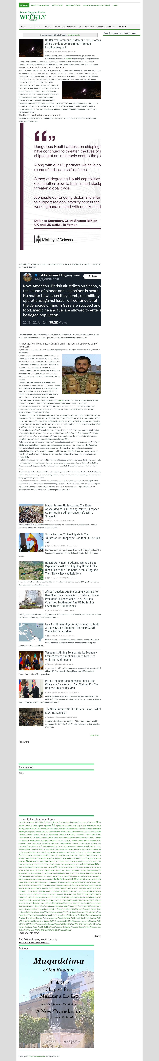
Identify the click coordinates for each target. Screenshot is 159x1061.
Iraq (45, 867)
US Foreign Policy (94, 921)
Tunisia (60, 918)
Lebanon (62, 876)
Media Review (46, 879)
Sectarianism (96, 906)
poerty (54, 894)
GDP (30, 855)
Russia (38, 906)
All (31, 26)
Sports (74, 912)
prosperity (90, 897)
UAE (20, 921)
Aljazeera (47, 826)
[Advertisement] (95, 15)
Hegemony (50, 858)
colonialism (58, 837)
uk (23, 921)
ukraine (28, 921)
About (115, 5)
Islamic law (59, 870)
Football (48, 852)
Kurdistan (31, 876)
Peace (29, 894)
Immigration (73, 861)
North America (42, 888)
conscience (23, 840)
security (21, 909)
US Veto (22, 924)
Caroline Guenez (25, 834)
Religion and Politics (61, 903)
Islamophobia (92, 870)
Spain (69, 912)
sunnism (50, 915)
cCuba (45, 834)
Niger (99, 885)
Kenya (90, 873)
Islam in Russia (96, 867)
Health (43, 858)
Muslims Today (95, 882)
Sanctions (51, 906)
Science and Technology (77, 906)
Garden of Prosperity (93, 852)
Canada (90, 832)
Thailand (22, 918)
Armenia (43, 829)
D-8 (100, 840)
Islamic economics (36, 870)
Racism (64, 900)
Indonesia (22, 864)
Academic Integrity (65, 822)
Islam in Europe (85, 867)
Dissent (75, 843)
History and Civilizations (85, 858)
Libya (67, 876)
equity (48, 849)
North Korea (54, 888)
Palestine (22, 894)
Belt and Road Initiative (51, 831)
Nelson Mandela (64, 885)
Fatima (71, 849)
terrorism (96, 915)
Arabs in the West (32, 829)
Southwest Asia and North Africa (37, 912)
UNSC (66, 921)
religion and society (79, 903)
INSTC (43, 864)
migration (68, 879)
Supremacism (60, 915)
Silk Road (78, 909)
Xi (58, 930)
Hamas (37, 858)
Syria (75, 915)
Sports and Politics (83, 912)
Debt (29, 843)
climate (50, 837)
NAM (21, 885)
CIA (29, 837)
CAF (85, 831)
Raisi (69, 900)
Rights (98, 903)
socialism (22, 912)
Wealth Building (44, 927)
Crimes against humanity (88, 840)
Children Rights (89, 835)
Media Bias (37, 879)
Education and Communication (76, 846)
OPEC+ (35, 891)
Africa (98, 822)
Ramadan (75, 900)
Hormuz (98, 858)
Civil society (36, 838)
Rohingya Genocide (26, 906)
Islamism (83, 870)
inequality (29, 864)
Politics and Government (89, 894)
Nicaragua (80, 885)
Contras (44, 840)
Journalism (84, 873)
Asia (79, 829)
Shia (73, 909)
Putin (38, 900)
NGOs (73, 885)
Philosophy (46, 894)
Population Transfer (26, 897)
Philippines (37, 894)
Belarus (38, 831)
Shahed (34, 909)
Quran (48, 900)
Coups (60, 840)
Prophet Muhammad (77, 897)
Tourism (39, 918)
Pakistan (98, 891)
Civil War (44, 838)
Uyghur (32, 924)
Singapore (86, 909)
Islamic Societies (72, 870)
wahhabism (65, 924)
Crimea (74, 840)
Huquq (35, 861)
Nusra (99, 888)
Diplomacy (55, 843)
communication (69, 837)
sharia (40, 909)
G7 (83, 852)
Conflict (98, 837)
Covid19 (67, 840)
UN (33, 921)
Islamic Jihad (49, 870)
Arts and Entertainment (68, 829)
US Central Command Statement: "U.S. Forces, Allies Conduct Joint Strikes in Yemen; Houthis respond (73, 43)
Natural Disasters (51, 885)
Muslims (61, 882)
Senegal (28, 909)
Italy (67, 873)
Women (93, 927)
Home (23, 26)
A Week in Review (51, 822)
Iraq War (51, 867)
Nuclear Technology (79, 888)
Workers (30, 930)
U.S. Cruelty (81, 918)
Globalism (82, 855)
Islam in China (75, 867)
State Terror (28, 915)
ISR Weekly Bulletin (35, 873)
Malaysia (84, 876)
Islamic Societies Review (40, 5)
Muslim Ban (28, 882)
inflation (37, 864)
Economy (51, 846)
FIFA (76, 849)
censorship (53, 834)
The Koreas (30, 918)
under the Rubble (42, 921)
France (54, 852)
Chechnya (80, 834)
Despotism (46, 843)
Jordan (77, 873)
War (72, 924)
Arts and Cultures (52, 829)
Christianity (23, 837)
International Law (25, 867)
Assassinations (86, 829)
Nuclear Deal (65, 888)
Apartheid (60, 826)
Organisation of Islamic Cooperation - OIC (66, 891)
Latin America (40, 876)
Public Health (32, 900)
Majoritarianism (75, 876)
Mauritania (23, 879)
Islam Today (24, 870)
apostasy (68, 826)
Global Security (63, 855)
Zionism (68, 930)
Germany (53, 855)
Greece (98, 855)
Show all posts (74, 35)
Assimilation (96, 829)
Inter (80, 864)
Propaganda (65, 897)
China (98, 834)
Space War (62, 912)
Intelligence (72, 864)
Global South (74, 855)
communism (80, 837)
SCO (89, 906)
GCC (26, 855)
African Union (24, 826)
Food (42, 852)
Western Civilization (63, 927)
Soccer (99, 909)
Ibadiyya (41, 861)
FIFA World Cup (83, 849)
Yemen (62, 930)
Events (65, 849)
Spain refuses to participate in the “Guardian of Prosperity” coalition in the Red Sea (72, 538)
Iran (35, 867)
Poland (60, 894)
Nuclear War (91, 888)
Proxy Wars (23, 900)
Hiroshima (71, 858)
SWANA (69, 915)
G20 (79, 852)
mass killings (96, 876)
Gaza (21, 855)
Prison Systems (54, 897)
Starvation (93, 912)
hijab (64, 858)
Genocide (36, 855)
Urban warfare (82, 921)
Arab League (77, 826)
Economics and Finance (37, 846)
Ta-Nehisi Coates (85, 915)
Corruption (52, 840)
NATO (41, 885)
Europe (60, 849)
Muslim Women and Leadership (45, 882)
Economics (22, 847)
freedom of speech (71, 852)
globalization (90, 855)
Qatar (43, 900)
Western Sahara (77, 927)
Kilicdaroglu (23, 876)
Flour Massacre (34, 852)
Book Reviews (57, 5)
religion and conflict (25, 903)
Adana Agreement (79, 822)
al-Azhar (34, 826)
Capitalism (97, 831)
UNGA (52, 921)
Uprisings (73, 921)
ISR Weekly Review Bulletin (54, 873)
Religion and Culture (42, 903)
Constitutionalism (34, 841)
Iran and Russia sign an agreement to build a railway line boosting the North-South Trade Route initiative (72, 627)
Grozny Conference (26, 858)
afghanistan (91, 822)
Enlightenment (30, 849)
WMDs (86, 927)
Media (29, 879)
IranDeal (40, 867)
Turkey (67, 918)
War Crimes (93, 924)
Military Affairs (79, 879)
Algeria (40, 826)
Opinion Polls (44, 891)
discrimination (65, 843)
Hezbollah (58, 858)
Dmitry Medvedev (85, 844)
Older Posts (94, 735)
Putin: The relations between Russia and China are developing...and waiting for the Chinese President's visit (71, 684)
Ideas (62, 861)
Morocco (90, 879)
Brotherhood (78, 831)
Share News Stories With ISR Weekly (96, 5)
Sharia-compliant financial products (57, 909)
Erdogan (54, 849)
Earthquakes (97, 844)
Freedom (60, 852)
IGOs (66, 861)
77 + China (39, 822)
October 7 (23, 891)
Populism (38, 897)
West (52, 927)
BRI (66, 832)
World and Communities (46, 929)
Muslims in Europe (70, 882)
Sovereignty (53, 912)
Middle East (58, 879)
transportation (52, 918)
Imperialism (82, 861)
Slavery (93, 909)
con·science (90, 837)
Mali (89, 876)
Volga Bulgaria (48, 924)
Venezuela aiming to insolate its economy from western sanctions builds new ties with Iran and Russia (71, 656)
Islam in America (64, 867)
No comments (71, 51)
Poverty (45, 897)
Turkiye (74, 918)
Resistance (91, 903)
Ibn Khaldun (50, 861)
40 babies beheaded (27, 822)
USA (27, 924)
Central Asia (63, 834)
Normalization (30, 888)
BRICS (70, 831)
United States (59, 921)
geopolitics (45, 855)
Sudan (36, 915)
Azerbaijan (23, 831)
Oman (30, 891)
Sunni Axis (42, 915)
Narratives (26, 885)
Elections (97, 846)
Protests (97, 897)
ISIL (56, 867)
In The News (92, 861)
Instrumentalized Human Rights (57, 864)
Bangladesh (31, 832)
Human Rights (25, 861)
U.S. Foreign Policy (94, 918)
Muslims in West (83, 882)
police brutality (70, 894)
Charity (72, 834)
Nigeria (21, 888)
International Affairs (91, 864)
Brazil (63, 832)
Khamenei (97, 873)
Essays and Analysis (73, 5)
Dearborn (22, 843)
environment (40, 849)
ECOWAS (59, 846)
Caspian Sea (38, 834)
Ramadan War (84, 900)
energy (21, 849)
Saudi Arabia (62, 906)
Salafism (44, 906)
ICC (57, 861)
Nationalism (35, 885)
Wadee (57, 924)
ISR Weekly (24, 5)
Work (25, 930)
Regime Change (95, 900)
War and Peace (82, 924)
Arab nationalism (89, 826)
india (99, 861)
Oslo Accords (88, 891)
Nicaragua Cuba (91, 885)
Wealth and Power (31, 927)
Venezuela (39, 924)
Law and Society (52, 876)
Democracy (36, 843)
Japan (72, 873)
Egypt (91, 846)
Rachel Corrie (56, 900)
